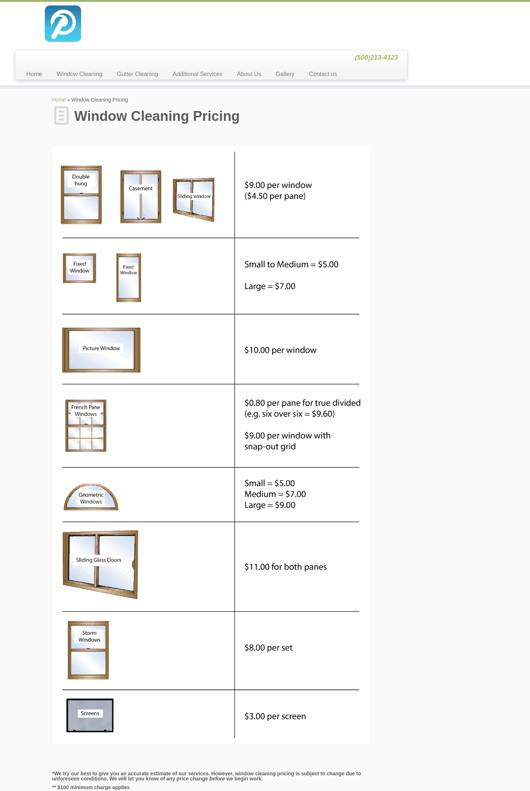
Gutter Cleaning (259, 30)
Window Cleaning (202, 30)
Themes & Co (309, 773)
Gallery (407, 30)
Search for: (394, 69)
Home (156, 30)
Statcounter (13, 787)
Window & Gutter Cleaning (247, 773)
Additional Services (320, 30)
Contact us (445, 30)
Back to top (468, 773)
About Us (371, 30)
